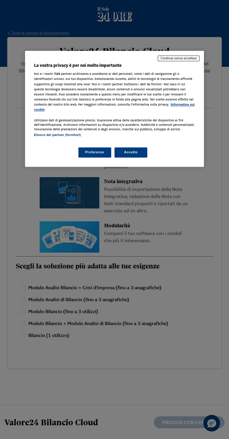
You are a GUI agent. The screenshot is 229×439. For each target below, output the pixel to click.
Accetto (131, 152)
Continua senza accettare (178, 58)
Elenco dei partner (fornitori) (57, 135)
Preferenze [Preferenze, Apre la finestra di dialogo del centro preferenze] (94, 152)
